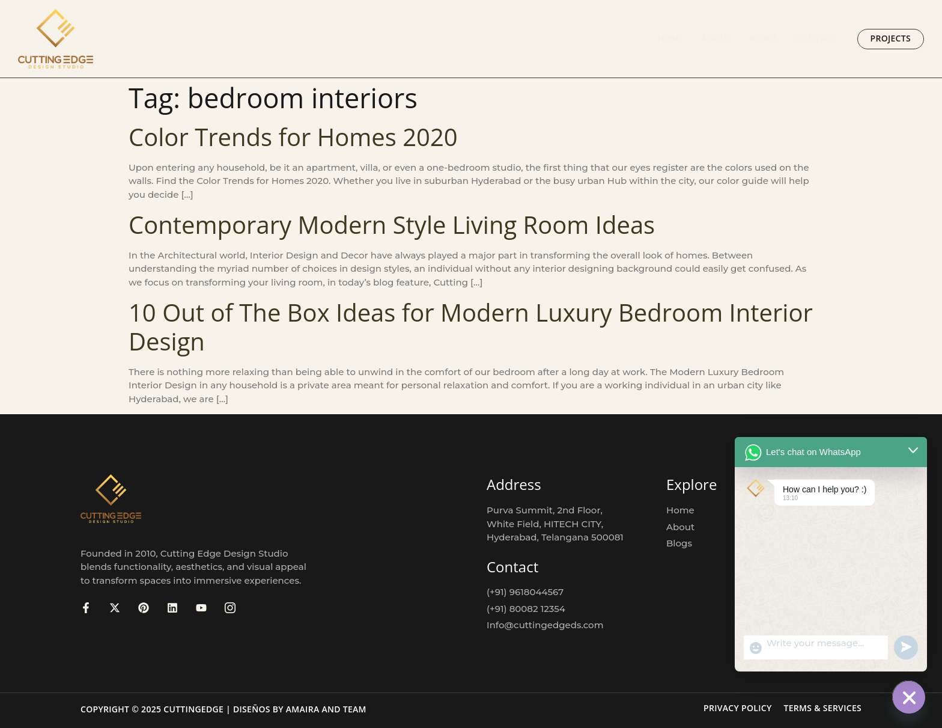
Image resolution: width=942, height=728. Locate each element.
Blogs (763, 38)
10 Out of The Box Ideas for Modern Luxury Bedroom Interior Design (471, 327)
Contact (816, 38)
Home (671, 38)
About (716, 38)
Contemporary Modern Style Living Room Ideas (392, 224)
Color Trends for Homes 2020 (293, 136)
